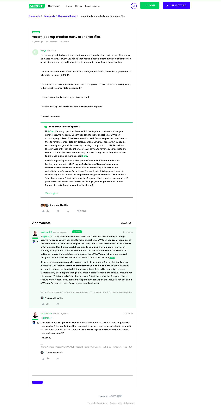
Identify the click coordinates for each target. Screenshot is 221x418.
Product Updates (92, 6)
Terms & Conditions (97, 403)
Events (69, 6)
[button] (176, 5)
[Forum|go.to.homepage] (37, 6)
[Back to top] (215, 399)
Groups (78, 6)
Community (34, 16)
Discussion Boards (67, 16)
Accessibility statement (122, 403)
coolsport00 (46, 232)
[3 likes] (54, 205)
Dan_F (43, 50)
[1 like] (52, 298)
